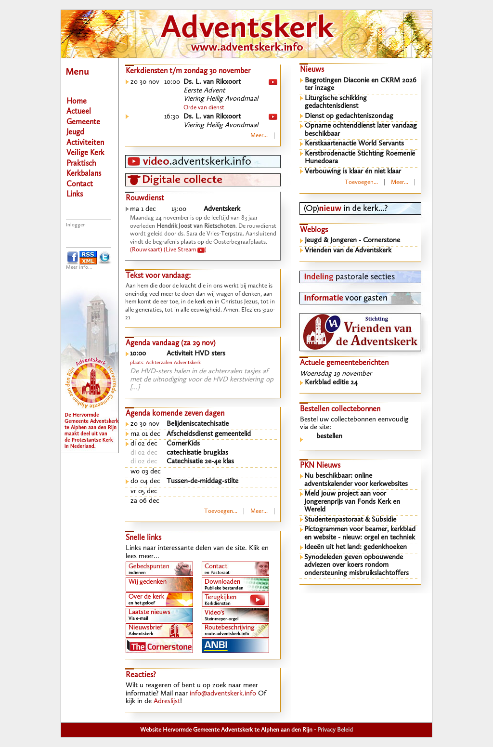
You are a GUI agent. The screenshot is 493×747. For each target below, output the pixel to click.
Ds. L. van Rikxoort (212, 82)
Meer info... (79, 267)
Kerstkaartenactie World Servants (354, 143)
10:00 (172, 82)
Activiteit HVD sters (196, 353)
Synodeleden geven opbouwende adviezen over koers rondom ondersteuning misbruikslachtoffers (356, 565)
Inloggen (76, 225)
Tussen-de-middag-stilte (202, 481)
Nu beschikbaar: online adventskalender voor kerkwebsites (356, 480)
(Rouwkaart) (146, 250)
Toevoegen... (220, 511)
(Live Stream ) (185, 250)
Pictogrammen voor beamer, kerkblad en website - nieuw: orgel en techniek (359, 533)
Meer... (259, 135)
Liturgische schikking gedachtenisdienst (336, 102)
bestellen (329, 436)
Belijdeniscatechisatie (198, 424)
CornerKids (183, 443)
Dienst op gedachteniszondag (349, 116)
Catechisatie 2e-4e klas (200, 461)
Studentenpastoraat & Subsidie (350, 520)
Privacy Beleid (335, 730)
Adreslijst (167, 701)
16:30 (171, 116)
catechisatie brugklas (197, 453)
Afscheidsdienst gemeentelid (209, 434)
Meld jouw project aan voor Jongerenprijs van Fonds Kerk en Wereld (352, 501)
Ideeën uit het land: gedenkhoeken (355, 547)
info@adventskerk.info (223, 693)
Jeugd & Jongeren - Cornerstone (352, 240)
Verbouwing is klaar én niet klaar (353, 171)
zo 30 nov (144, 82)
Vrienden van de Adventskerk (348, 250)
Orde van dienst (203, 108)
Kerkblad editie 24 (331, 382)
